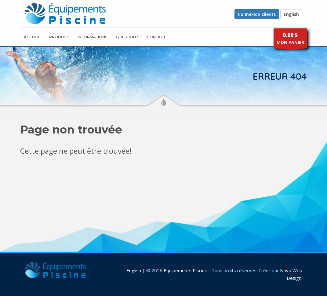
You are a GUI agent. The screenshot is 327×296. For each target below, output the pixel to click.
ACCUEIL (32, 37)
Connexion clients (257, 14)
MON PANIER (290, 39)
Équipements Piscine (185, 270)
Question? (127, 37)
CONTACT (156, 37)
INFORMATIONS (92, 37)
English (291, 14)
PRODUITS (59, 37)
